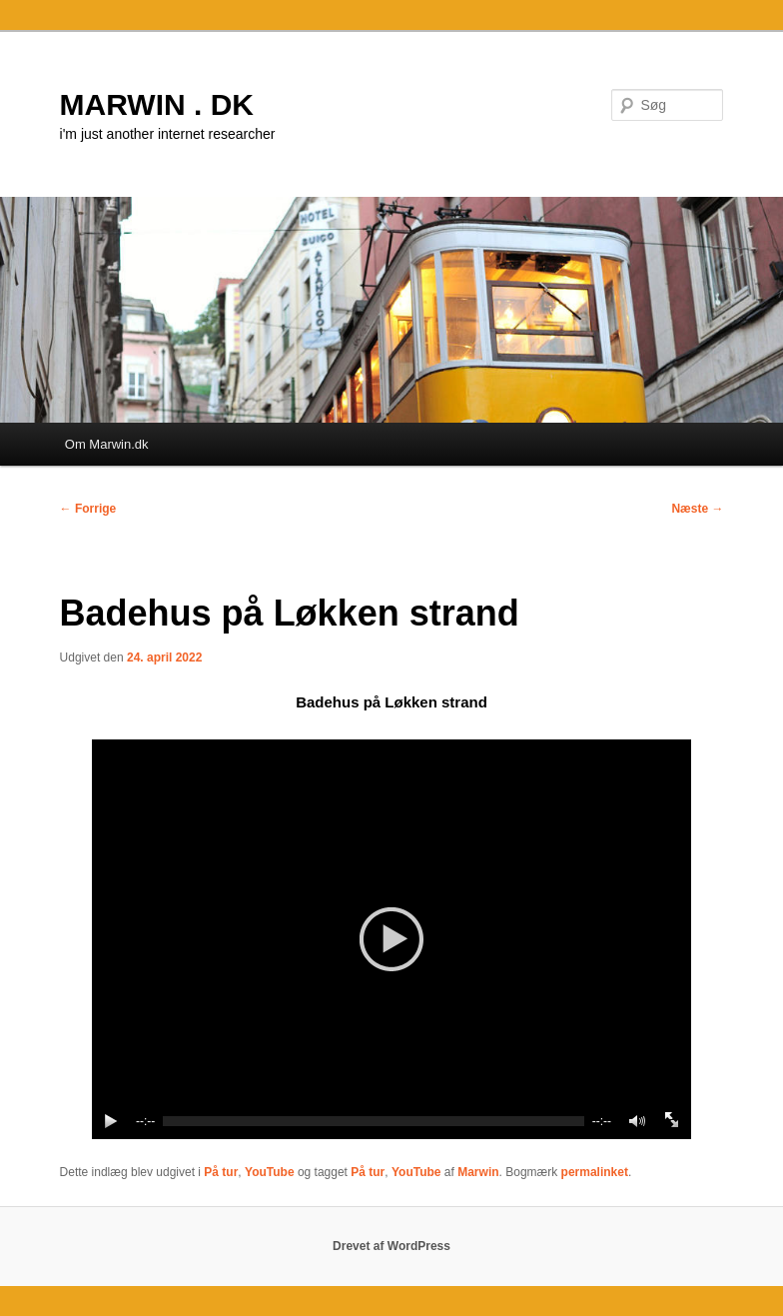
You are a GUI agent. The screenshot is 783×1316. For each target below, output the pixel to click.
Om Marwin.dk (107, 444)
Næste (697, 509)
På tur (221, 1172)
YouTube (270, 1172)
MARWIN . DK (157, 104)
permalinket (594, 1172)
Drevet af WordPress (391, 1246)
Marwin (477, 1172)
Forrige (88, 509)
